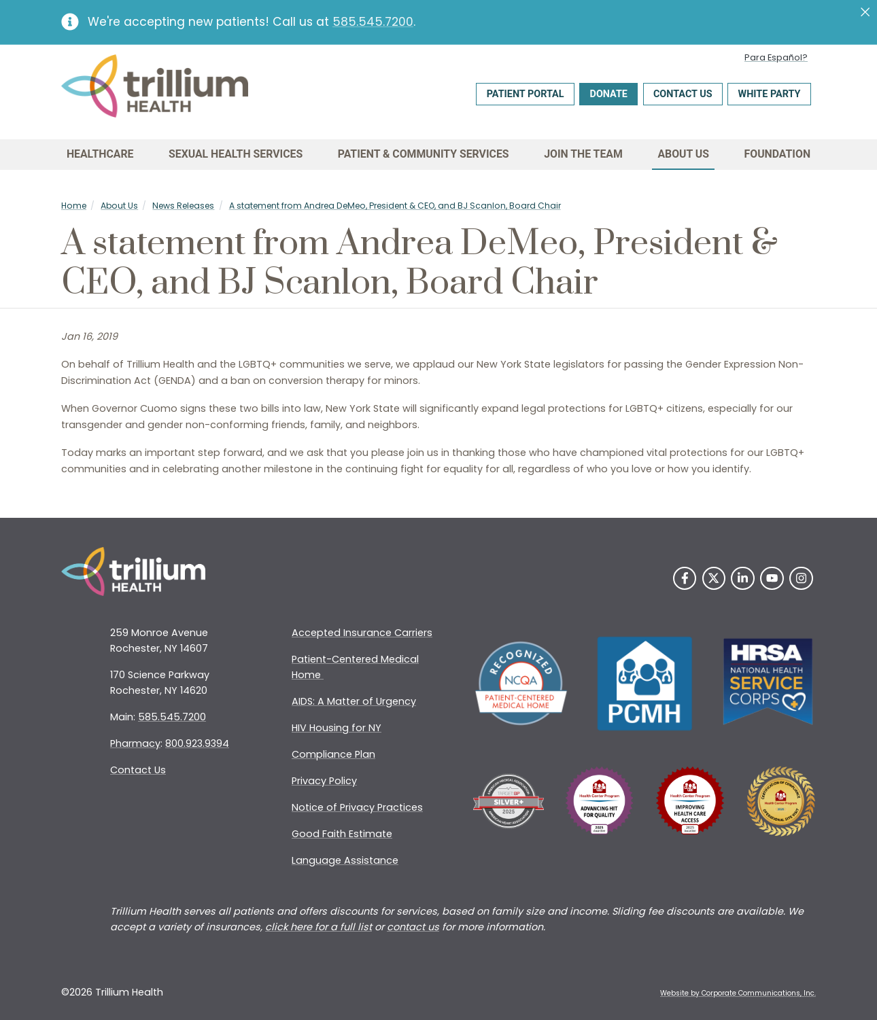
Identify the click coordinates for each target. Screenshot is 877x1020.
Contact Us (682, 94)
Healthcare (100, 153)
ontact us (416, 927)
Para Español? (776, 57)
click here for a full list (318, 927)
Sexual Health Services (236, 153)
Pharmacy (135, 743)
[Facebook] (685, 579)
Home (73, 205)
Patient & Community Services (423, 153)
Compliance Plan (333, 754)
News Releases (183, 205)
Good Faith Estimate (342, 834)
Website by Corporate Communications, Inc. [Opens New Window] (738, 993)
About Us (683, 153)
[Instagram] (801, 579)
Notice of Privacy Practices (357, 807)
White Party (769, 94)
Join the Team (583, 153)
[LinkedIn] (743, 579)
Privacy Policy (324, 781)
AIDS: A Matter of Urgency (354, 701)
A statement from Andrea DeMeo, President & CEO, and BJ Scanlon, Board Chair (395, 205)
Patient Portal (525, 94)
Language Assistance (345, 860)
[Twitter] (714, 579)
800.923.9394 (197, 743)
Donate (608, 94)
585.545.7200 (372, 22)
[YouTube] (772, 579)
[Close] (865, 12)
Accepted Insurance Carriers (362, 632)
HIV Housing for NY (336, 728)
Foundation (777, 153)
